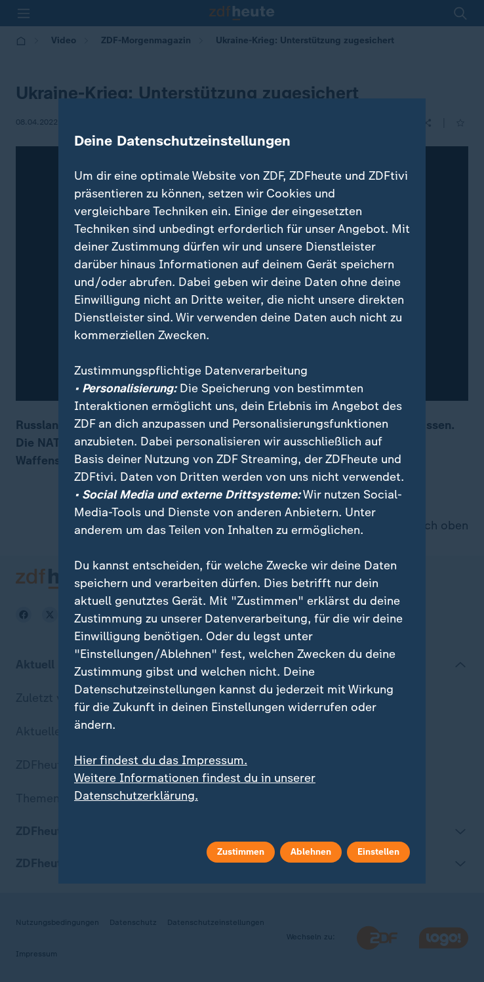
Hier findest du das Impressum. (160, 760)
